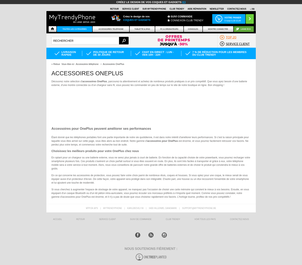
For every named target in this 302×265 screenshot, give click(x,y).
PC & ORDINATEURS (169, 29)
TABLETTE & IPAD (142, 29)
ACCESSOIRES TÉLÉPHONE (111, 29)
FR (253, 9)
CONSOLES (193, 29)
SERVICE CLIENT (130, 9)
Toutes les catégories (75, 29)
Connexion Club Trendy (187, 20)
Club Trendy (177, 9)
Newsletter (217, 9)
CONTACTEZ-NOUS (236, 9)
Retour (56, 64)
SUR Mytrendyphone (154, 9)
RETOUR (114, 9)
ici (184, 2)
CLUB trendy (173, 219)
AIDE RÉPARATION (197, 9)
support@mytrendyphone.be (199, 208)
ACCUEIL (57, 219)
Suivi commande (182, 16)
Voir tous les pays (205, 219)
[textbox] (90, 40)
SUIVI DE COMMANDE (141, 219)
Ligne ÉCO (246, 29)
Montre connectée (218, 29)
